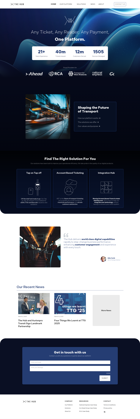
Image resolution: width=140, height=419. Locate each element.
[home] (21, 4)
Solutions (68, 408)
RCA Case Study (84, 411)
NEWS (93, 4)
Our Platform (69, 405)
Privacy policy (108, 408)
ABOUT (101, 4)
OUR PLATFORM (66, 4)
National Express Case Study (88, 405)
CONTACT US (120, 4)
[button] (81, 4)
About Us (67, 411)
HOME (53, 4)
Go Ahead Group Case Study (88, 408)
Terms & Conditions (110, 405)
